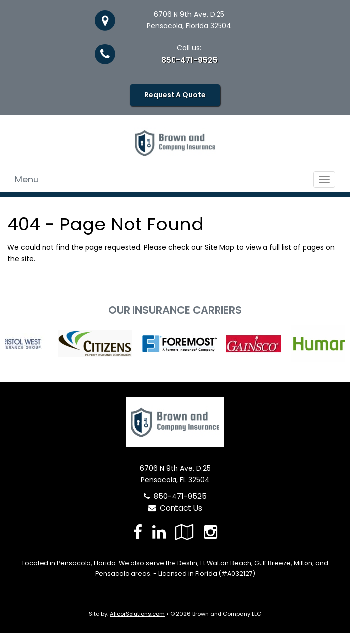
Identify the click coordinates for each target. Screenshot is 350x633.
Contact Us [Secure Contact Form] (175, 508)
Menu (27, 179)
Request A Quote (175, 95)
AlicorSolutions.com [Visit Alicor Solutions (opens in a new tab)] (137, 614)
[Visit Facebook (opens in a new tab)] (138, 532)
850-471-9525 (189, 60)
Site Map (219, 247)
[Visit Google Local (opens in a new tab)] (185, 532)
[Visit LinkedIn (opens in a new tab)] (159, 532)
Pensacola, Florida (86, 563)
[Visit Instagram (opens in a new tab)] (210, 532)
